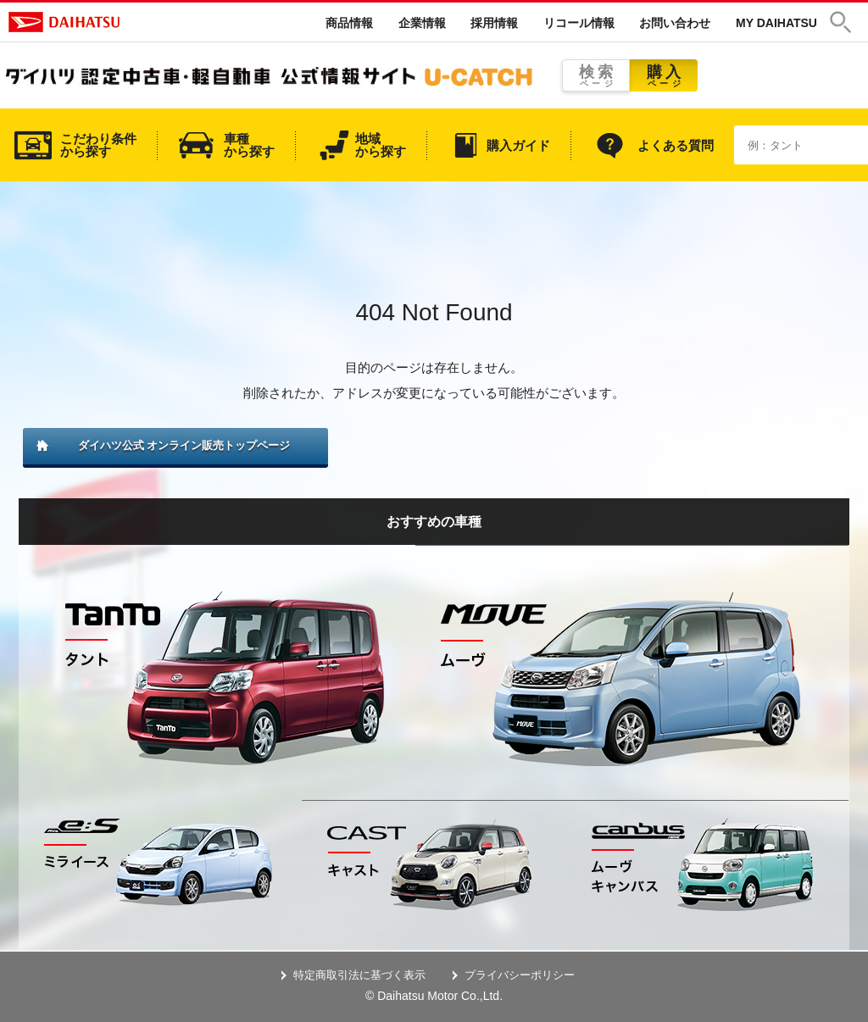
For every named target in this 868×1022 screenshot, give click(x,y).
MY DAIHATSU (776, 23)
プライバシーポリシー (520, 975)
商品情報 (349, 23)
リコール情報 (579, 23)
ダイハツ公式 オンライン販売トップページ (184, 445)
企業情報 (422, 23)
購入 (664, 76)
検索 (596, 76)
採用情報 (494, 23)
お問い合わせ (674, 23)
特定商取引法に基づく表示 (359, 975)
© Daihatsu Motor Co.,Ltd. (434, 996)
